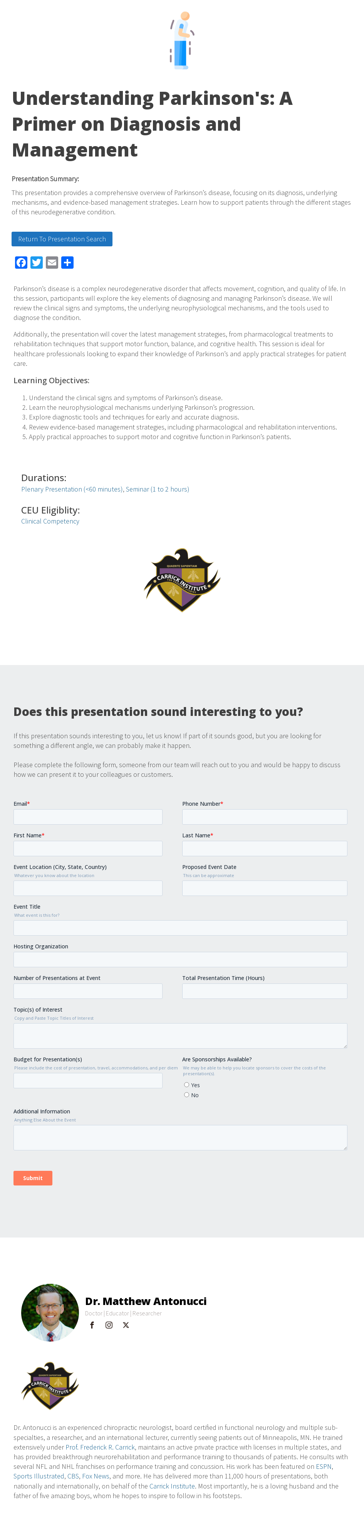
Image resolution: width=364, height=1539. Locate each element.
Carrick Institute (172, 1486)
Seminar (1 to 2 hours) (158, 489)
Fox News (95, 1476)
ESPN (324, 1466)
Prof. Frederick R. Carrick (100, 1447)
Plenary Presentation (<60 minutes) (72, 489)
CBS (73, 1476)
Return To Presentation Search (62, 238)
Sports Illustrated (38, 1476)
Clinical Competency (50, 521)
